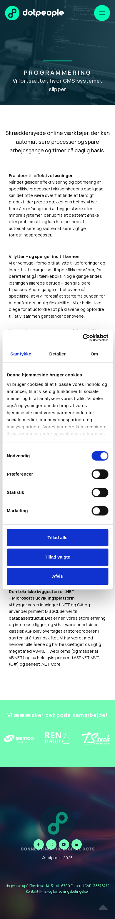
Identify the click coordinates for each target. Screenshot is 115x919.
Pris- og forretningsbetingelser (64, 891)
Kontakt (32, 891)
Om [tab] (94, 353)
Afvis (57, 576)
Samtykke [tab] (20, 353)
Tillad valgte (57, 556)
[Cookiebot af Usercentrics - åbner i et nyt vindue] (82, 338)
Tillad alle (57, 537)
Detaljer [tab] (57, 353)
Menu (99, 9)
